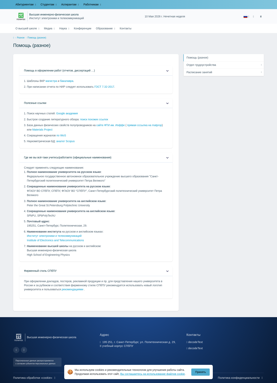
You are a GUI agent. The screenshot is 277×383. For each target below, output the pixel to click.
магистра (51, 80)
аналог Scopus (65, 141)
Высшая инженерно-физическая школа (54, 14)
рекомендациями (73, 289)
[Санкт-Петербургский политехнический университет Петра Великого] (21, 16)
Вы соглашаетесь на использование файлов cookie (152, 373)
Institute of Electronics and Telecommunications (55, 240)
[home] (13, 38)
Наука (63, 28)
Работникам (91, 4)
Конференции (82, 28)
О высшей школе (26, 28)
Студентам (48, 4)
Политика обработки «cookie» (34, 377)
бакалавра (66, 80)
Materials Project (42, 129)
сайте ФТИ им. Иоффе (111, 125)
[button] (246, 16)
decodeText (195, 342)
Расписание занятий (199, 72)
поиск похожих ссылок (94, 119)
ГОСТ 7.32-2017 (104, 86)
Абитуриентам (24, 4)
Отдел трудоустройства (201, 64)
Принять (200, 372)
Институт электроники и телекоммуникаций (56, 18)
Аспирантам (69, 4)
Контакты (125, 28)
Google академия (67, 113)
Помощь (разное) (197, 57)
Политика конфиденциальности (241, 377)
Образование (105, 28)
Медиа (48, 28)
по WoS (61, 135)
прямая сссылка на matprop (144, 125)
